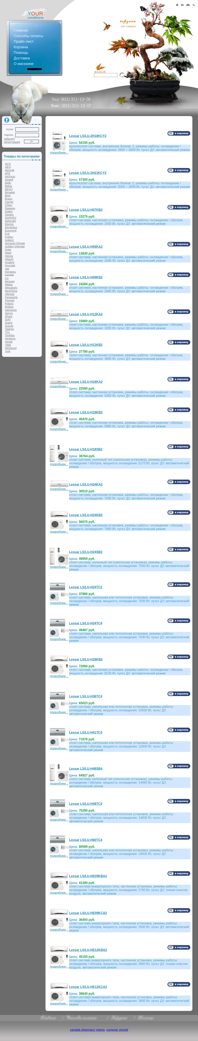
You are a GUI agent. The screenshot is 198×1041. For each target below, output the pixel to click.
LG (7, 278)
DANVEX (10, 217)
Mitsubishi (11, 287)
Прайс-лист (24, 41)
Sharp (8, 316)
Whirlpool (10, 348)
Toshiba (9, 335)
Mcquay (10, 281)
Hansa (9, 256)
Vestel (8, 341)
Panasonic (11, 297)
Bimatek (10, 192)
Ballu (8, 182)
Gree (8, 249)
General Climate (15, 243)
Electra (9, 224)
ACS (8, 163)
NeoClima (11, 291)
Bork (8, 195)
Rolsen (9, 306)
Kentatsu (10, 271)
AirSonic (10, 176)
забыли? (9, 138)
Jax (7, 268)
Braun (8, 198)
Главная (21, 30)
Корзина (21, 47)
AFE (7, 173)
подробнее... (59, 151)
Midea (8, 284)
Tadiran (9, 329)
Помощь (21, 52)
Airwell (9, 179)
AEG (8, 167)
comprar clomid (117, 1029)
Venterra (10, 338)
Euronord (10, 230)
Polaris (9, 303)
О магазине (24, 64)
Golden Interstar (15, 246)
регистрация (12, 142)
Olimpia (9, 294)
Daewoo (10, 208)
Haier (8, 252)
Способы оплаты (28, 36)
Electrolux (11, 227)
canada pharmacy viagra (87, 1029)
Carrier (9, 202)
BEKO (9, 189)
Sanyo (9, 313)
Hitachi (9, 259)
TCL (7, 332)
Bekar (8, 186)
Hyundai (10, 265)
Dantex (9, 214)
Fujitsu (9, 237)
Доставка (22, 58)
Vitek (8, 345)
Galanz (9, 240)
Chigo (8, 205)
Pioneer (9, 300)
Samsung (11, 310)
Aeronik (9, 170)
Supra (8, 322)
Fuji (7, 233)
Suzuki (9, 325)
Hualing (9, 262)
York (7, 351)
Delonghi (10, 221)
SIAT (8, 319)
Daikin (9, 211)
